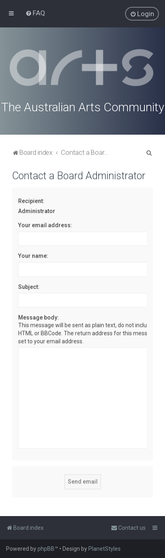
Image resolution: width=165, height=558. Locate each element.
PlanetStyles (104, 549)
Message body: (38, 316)
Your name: (33, 255)
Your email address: (45, 224)
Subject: (29, 286)
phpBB (46, 549)
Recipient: (31, 200)
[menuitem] (35, 13)
